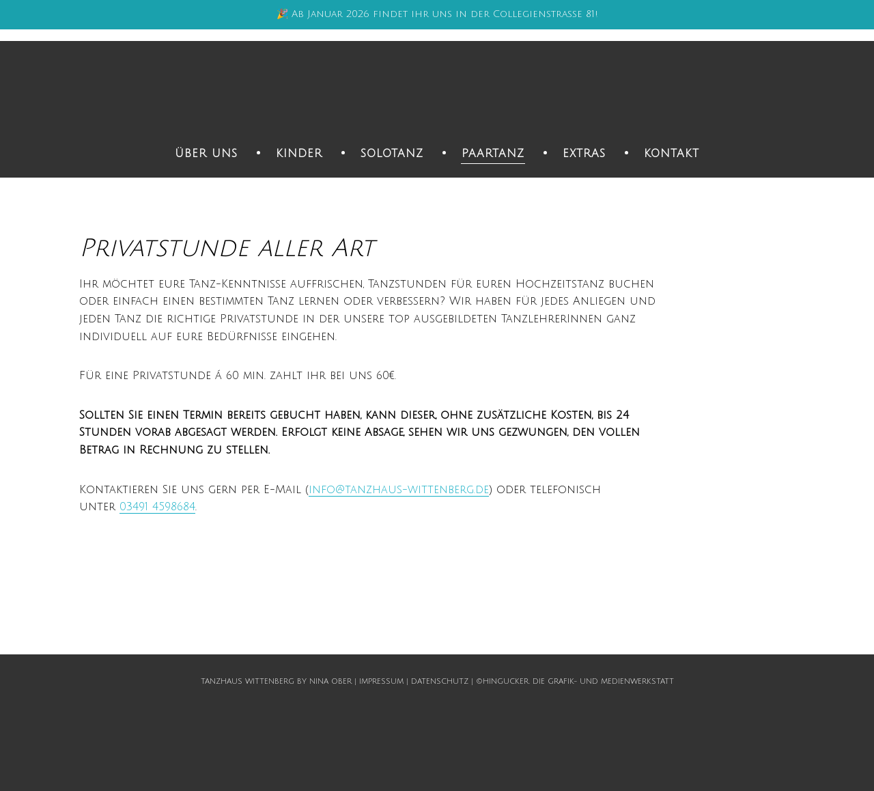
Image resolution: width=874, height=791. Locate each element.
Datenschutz (439, 682)
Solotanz (392, 154)
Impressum (381, 682)
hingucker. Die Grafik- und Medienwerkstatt (578, 682)
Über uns (206, 154)
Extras (584, 154)
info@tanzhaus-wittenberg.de (399, 490)
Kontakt (671, 154)
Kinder (299, 154)
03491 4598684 (157, 507)
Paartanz (493, 154)
